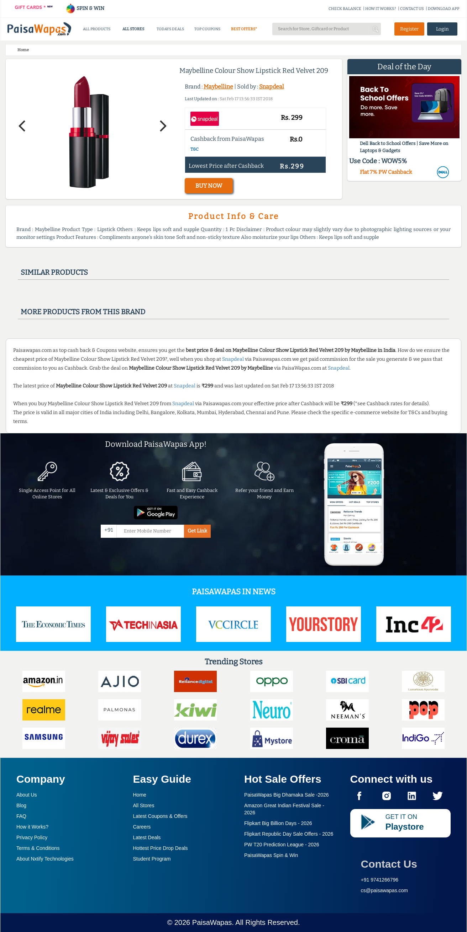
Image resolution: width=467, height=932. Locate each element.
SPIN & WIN (84, 8)
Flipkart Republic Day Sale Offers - (288, 834)
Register (409, 29)
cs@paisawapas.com (384, 890)
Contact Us (389, 864)
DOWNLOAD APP (444, 8)
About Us (26, 795)
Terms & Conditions (37, 848)
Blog (21, 805)
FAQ (21, 816)
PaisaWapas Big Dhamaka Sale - (286, 795)
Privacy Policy (31, 837)
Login (442, 29)
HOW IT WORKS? (380, 8)
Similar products (54, 272)
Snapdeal (271, 86)
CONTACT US (412, 8)
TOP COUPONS (207, 29)
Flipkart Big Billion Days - (278, 823)
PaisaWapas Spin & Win (271, 855)
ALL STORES (133, 29)
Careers (142, 827)
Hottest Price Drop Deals (160, 848)
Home (139, 795)
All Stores (143, 805)
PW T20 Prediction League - (281, 844)
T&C (194, 149)
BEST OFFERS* (244, 29)
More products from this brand (83, 311)
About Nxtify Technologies (45, 859)
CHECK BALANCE (345, 8)
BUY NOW (208, 185)
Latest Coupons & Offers (160, 816)
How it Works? (32, 827)
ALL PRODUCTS (96, 29)
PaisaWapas (212, 922)
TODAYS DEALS (170, 29)
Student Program (152, 859)
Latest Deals (147, 837)
